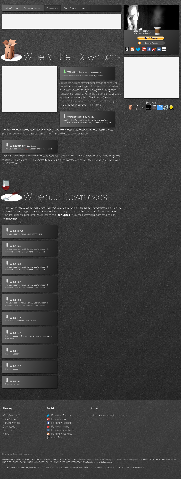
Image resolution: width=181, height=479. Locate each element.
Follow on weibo (58, 426)
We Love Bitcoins (151, 43)
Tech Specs (70, 8)
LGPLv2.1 (101, 460)
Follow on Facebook (60, 422)
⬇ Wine (30, 231)
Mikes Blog (55, 437)
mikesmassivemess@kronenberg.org (110, 415)
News (85, 8)
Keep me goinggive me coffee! (150, 30)
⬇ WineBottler (87, 118)
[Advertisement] (61, 21)
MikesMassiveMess (13, 415)
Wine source (106, 462)
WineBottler (12, 8)
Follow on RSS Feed (59, 433)
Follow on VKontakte (60, 430)
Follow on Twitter (59, 415)
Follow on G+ (56, 419)
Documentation (32, 8)
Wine (19, 460)
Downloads (52, 8)
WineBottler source (91, 462)
